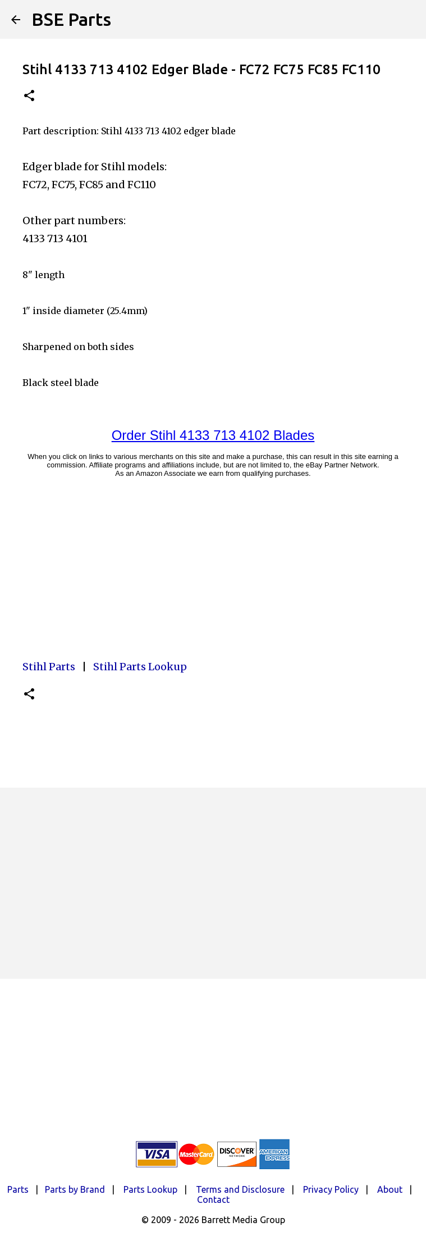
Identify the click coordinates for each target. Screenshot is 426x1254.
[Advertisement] (213, 883)
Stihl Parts (48, 666)
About (389, 1189)
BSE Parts (71, 19)
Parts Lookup (150, 1189)
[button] (29, 96)
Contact (213, 1199)
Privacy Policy (331, 1189)
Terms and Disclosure (240, 1189)
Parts (18, 1189)
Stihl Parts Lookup (140, 666)
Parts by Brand (75, 1189)
